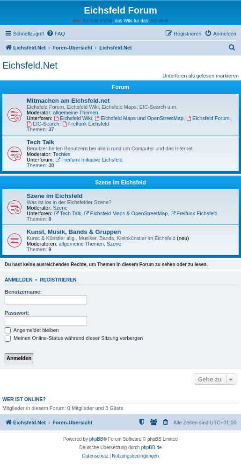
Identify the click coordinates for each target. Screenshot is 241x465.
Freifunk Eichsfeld (85, 124)
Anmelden (19, 279)
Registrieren (58, 279)
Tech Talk (40, 142)
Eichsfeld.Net (30, 65)
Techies (61, 154)
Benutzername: (23, 292)
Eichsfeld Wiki (97, 20)
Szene (60, 208)
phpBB (96, 439)
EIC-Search (43, 124)
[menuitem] (55, 33)
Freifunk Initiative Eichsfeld (89, 159)
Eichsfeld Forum (207, 118)
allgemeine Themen (75, 112)
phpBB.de (151, 447)
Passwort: (17, 313)
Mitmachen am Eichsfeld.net (68, 100)
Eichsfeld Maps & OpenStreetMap (126, 213)
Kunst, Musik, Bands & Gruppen (74, 231)
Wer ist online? (24, 399)
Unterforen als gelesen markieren (200, 75)
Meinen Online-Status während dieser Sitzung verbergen (74, 338)
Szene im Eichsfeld (120, 182)
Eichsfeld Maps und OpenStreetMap (139, 118)
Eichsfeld (158, 20)
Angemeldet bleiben (32, 330)
